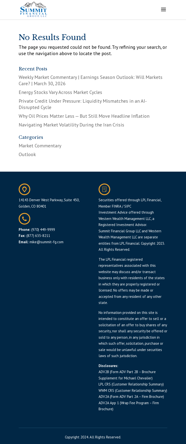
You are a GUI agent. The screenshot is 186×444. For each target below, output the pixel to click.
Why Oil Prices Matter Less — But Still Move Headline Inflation (84, 116)
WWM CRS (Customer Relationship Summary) (133, 390)
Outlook (27, 154)
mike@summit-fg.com (46, 242)
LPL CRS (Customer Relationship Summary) (131, 384)
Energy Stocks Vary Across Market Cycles (60, 92)
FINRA (116, 206)
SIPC (127, 206)
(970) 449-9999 (43, 229)
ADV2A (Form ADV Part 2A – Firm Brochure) (131, 396)
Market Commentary (40, 145)
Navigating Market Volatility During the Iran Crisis (71, 125)
